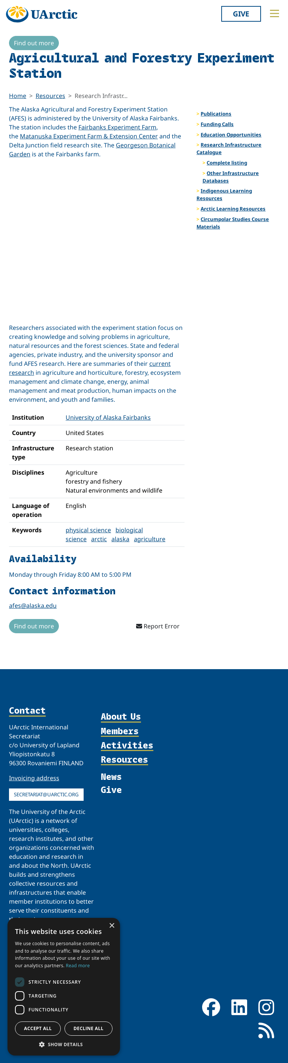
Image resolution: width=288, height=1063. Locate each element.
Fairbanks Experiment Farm (117, 127)
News (111, 776)
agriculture (149, 539)
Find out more (34, 43)
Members (120, 731)
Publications (216, 113)
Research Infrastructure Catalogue (228, 148)
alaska (120, 539)
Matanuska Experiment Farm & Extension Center (89, 136)
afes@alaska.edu (33, 605)
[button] (63, 1044)
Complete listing (227, 162)
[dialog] (64, 987)
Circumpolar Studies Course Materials (232, 223)
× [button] (111, 926)
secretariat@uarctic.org (46, 794)
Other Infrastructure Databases (230, 177)
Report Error (158, 626)
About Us (121, 716)
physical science (88, 530)
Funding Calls (217, 124)
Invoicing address (34, 778)
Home (17, 96)
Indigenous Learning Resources (224, 194)
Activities (127, 745)
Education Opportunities (231, 134)
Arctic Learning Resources (233, 208)
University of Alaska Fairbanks (108, 417)
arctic (99, 539)
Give (241, 14)
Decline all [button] (89, 1028)
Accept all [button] (38, 1028)
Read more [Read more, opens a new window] (78, 965)
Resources (50, 96)
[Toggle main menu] (274, 13)
